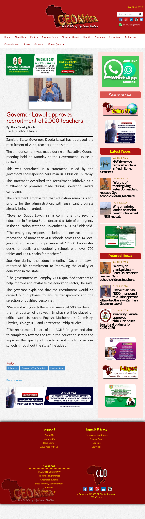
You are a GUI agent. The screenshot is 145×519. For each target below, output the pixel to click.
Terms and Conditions (96, 434)
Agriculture (115, 37)
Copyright (96, 446)
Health (86, 37)
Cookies (97, 442)
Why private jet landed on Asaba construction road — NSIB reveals (119, 211)
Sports (27, 44)
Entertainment (11, 44)
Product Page (49, 491)
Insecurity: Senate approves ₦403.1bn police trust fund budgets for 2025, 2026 (118, 321)
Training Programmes (49, 475)
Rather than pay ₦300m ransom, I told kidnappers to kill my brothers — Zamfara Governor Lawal (119, 297)
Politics (34, 37)
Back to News (14, 380)
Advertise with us (49, 446)
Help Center (49, 442)
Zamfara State (56, 368)
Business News (50, 37)
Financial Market (70, 37)
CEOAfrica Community (49, 471)
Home (7, 37)
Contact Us (49, 438)
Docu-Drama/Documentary (49, 483)
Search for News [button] (120, 94)
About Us (20, 37)
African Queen (56, 44)
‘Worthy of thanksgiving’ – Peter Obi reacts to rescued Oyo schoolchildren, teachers (119, 189)
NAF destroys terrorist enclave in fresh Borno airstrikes (118, 167)
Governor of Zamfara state (34, 368)
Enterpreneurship (49, 479)
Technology (130, 37)
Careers (49, 487)
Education (100, 37)
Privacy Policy (96, 438)
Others (38, 44)
